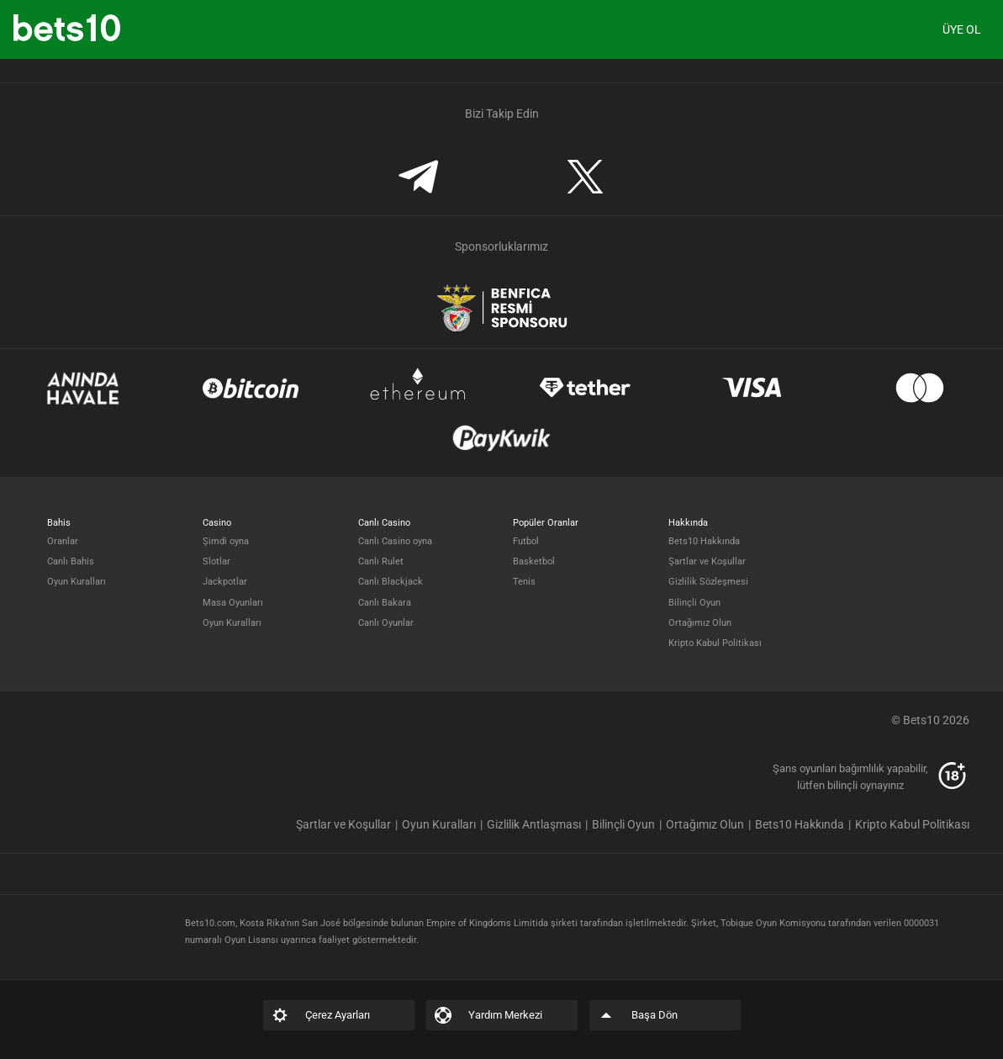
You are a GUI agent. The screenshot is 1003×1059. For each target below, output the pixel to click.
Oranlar (62, 541)
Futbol (526, 541)
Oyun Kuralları (76, 581)
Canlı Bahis (70, 561)
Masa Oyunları (233, 602)
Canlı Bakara (384, 602)
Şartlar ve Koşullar (707, 561)
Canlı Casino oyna (395, 541)
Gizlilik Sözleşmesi (708, 581)
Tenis (524, 581)
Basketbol (534, 561)
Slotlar (216, 561)
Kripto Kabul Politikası (715, 643)
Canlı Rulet (381, 561)
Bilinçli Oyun (694, 602)
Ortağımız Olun (699, 622)
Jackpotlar (225, 581)
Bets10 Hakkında (704, 541)
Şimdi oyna (226, 541)
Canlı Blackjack (390, 581)
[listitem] (349, 824)
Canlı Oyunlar (386, 622)
